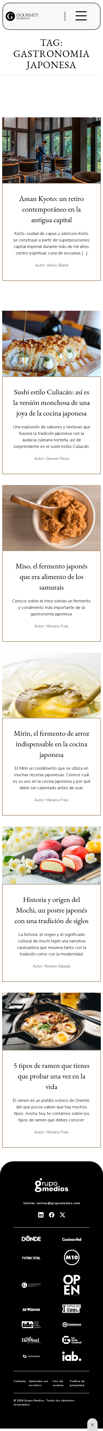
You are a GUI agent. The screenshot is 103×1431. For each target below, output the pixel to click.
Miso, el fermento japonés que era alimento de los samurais (51, 576)
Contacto (20, 1381)
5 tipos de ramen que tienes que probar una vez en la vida (51, 1076)
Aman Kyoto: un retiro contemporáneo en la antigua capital (51, 209)
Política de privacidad (77, 1383)
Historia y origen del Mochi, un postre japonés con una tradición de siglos (51, 910)
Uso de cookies (58, 1383)
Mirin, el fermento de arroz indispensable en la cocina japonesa (51, 743)
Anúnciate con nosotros (38, 1383)
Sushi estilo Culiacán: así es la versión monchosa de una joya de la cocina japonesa (51, 402)
